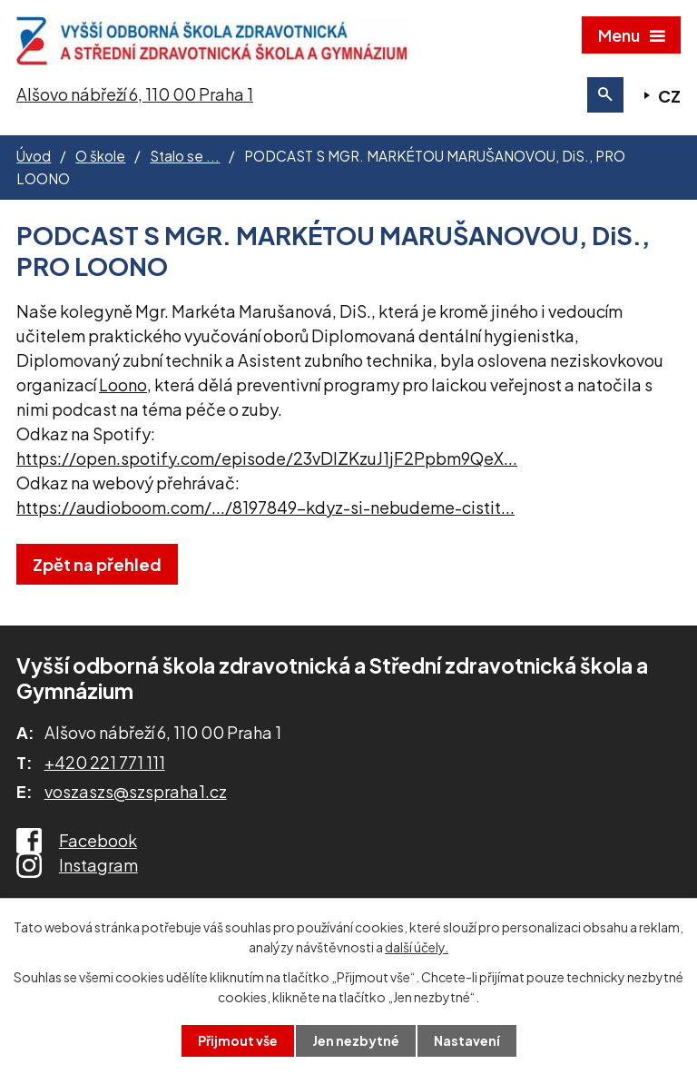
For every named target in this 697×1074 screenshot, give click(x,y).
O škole (100, 155)
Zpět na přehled (97, 564)
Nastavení (467, 1040)
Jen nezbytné (355, 1040)
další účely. (416, 947)
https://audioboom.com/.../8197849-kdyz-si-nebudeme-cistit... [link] (265, 507)
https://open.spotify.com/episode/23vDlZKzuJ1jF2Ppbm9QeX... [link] (266, 458)
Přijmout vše (238, 1040)
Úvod (33, 155)
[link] (123, 384)
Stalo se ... (185, 155)
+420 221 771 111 (104, 762)
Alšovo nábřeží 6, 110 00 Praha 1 (134, 94)
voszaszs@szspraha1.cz (135, 791)
